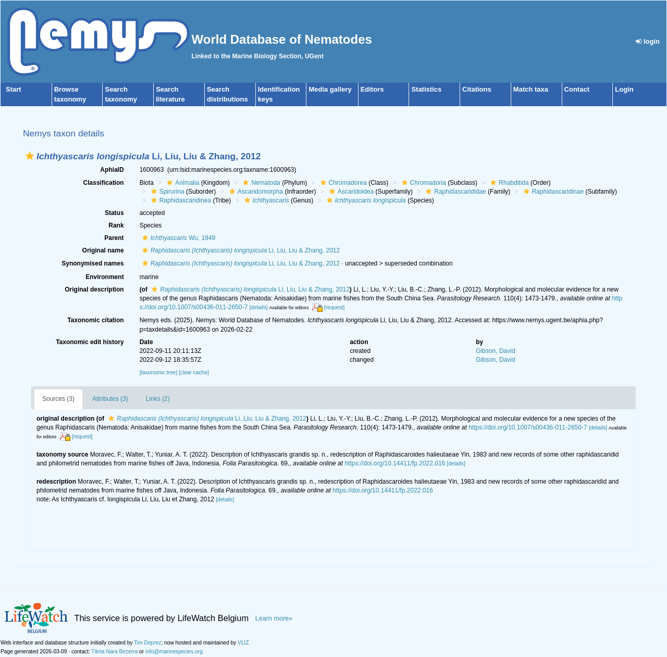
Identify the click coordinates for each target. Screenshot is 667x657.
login (648, 41)
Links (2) (158, 398)
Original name (103, 250)
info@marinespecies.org (174, 651)
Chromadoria (422, 182)
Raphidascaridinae (552, 191)
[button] (29, 155)
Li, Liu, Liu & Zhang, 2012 (240, 250)
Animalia (181, 182)
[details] (258, 307)
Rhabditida (508, 182)
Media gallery (329, 89)
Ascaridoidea (350, 191)
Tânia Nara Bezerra (114, 651)
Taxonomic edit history (89, 342)
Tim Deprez (147, 643)
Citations (476, 89)
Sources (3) (58, 398)
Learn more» (274, 618)
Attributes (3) (110, 398)
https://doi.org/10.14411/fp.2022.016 (394, 463)
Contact (576, 89)
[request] (334, 307)
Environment (104, 277)
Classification (103, 182)
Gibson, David (495, 351)
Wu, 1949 (178, 238)
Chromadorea (342, 182)
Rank (115, 225)
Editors (372, 89)
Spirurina (166, 191)
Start (13, 89)
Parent (113, 238)
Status (114, 213)
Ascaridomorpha (255, 191)
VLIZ (243, 643)
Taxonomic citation (95, 320)
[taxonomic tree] (158, 372)
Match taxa (530, 89)
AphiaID (111, 169)
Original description (94, 289)
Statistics (426, 89)
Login (624, 89)
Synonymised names (92, 263)
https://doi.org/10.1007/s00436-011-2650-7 (527, 427)
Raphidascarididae (454, 191)
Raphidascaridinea (180, 200)
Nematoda (260, 182)
